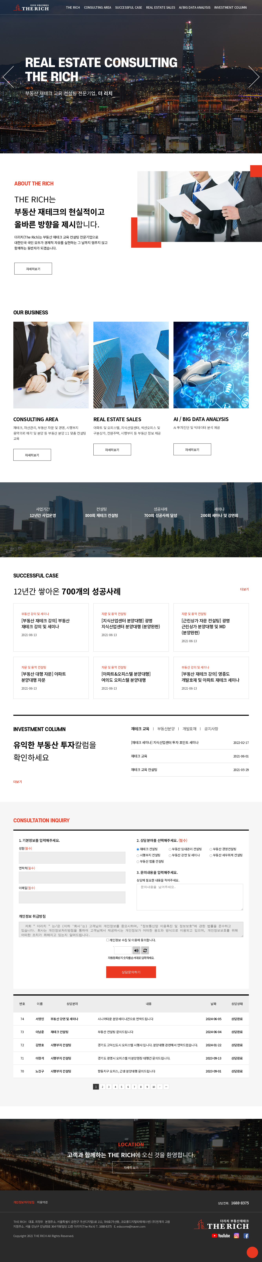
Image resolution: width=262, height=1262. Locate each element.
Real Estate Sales (160, 7)
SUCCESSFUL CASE (128, 7)
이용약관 (42, 1202)
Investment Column (230, 7)
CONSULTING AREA (97, 7)
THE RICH (73, 7)
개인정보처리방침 (24, 1202)
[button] (254, 76)
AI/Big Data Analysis (194, 7)
